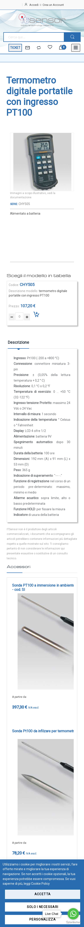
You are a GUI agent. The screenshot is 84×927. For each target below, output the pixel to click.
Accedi (34, 4)
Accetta (42, 894)
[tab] (18, 344)
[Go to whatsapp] (73, 913)
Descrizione (18, 342)
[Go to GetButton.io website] (73, 922)
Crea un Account (53, 4)
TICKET (15, 47)
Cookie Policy (40, 883)
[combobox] (33, 37)
